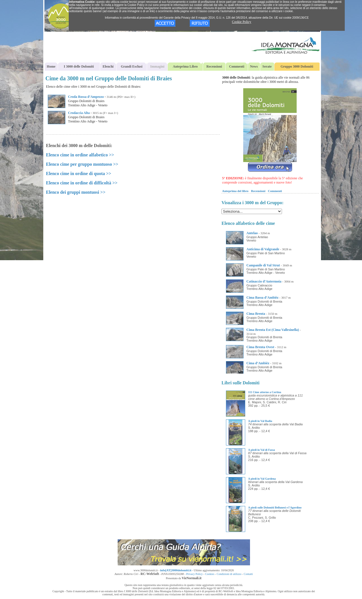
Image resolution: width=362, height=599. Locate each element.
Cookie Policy (241, 22)
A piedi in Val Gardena (262, 478)
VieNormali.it (192, 578)
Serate (267, 66)
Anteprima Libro (185, 66)
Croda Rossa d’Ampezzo (86, 97)
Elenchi (108, 66)
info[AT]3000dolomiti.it (175, 570)
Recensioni (214, 66)
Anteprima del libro (235, 191)
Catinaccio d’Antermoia (263, 281)
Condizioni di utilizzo (229, 574)
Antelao (252, 233)
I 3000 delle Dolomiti (79, 66)
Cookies (209, 574)
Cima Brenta (255, 314)
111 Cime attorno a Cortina (264, 392)
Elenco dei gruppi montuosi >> (75, 192)
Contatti (248, 574)
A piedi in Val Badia (260, 421)
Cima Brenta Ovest (260, 347)
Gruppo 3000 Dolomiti (297, 66)
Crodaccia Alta (79, 113)
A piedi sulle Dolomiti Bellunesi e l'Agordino (274, 507)
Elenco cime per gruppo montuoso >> (82, 164)
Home (51, 66)
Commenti (236, 66)
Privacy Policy (194, 574)
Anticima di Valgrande (262, 249)
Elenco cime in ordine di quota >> (78, 173)
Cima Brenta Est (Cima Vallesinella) (272, 330)
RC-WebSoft (150, 574)
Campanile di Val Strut (263, 265)
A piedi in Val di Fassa (261, 449)
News (254, 66)
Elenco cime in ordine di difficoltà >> (82, 182)
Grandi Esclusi (131, 66)
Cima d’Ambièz (257, 363)
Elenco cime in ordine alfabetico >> (80, 154)
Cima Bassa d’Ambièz (262, 298)
